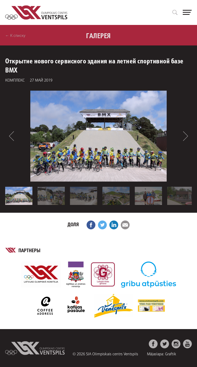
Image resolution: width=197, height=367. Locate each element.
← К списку (15, 35)
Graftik (170, 353)
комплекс (15, 80)
